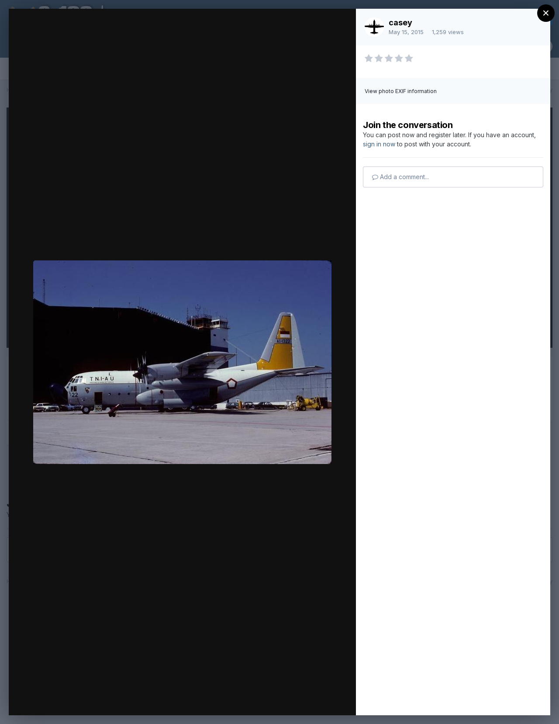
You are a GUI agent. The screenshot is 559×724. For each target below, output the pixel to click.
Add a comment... (400, 176)
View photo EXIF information (401, 91)
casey (400, 22)
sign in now (379, 144)
